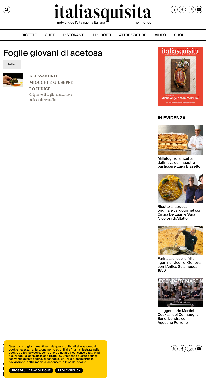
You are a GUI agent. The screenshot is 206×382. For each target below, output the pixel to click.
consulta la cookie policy (44, 356)
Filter (12, 64)
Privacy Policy (69, 370)
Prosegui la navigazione (31, 370)
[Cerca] (6, 9)
